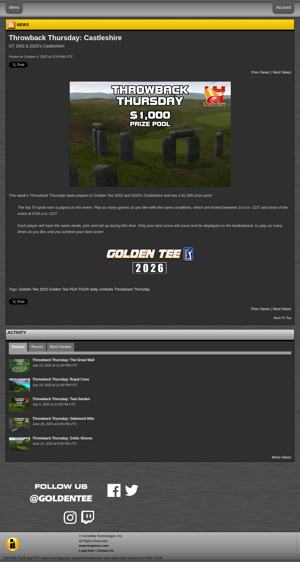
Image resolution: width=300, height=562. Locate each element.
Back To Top (282, 318)
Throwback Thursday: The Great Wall (64, 360)
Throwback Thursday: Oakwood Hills (63, 419)
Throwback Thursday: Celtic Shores (63, 438)
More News (281, 457)
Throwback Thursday (132, 289)
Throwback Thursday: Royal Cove (61, 379)
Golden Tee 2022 (33, 289)
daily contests (101, 289)
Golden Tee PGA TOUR (69, 289)
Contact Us (105, 550)
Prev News (260, 72)
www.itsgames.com (94, 545)
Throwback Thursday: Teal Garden (61, 399)
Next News (282, 72)
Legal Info (86, 550)
